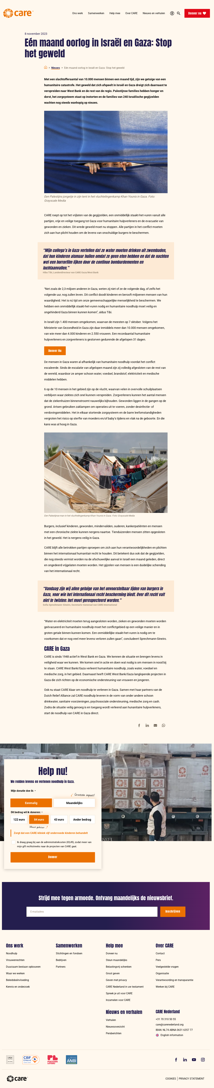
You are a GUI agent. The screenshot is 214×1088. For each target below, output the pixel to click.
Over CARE (165, 945)
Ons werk (14, 945)
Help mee (114, 945)
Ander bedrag (82, 819)
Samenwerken (69, 945)
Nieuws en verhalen (124, 1012)
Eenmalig (31, 803)
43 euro (59, 819)
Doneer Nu (55, 350)
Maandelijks (74, 803)
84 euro (39, 819)
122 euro (19, 819)
